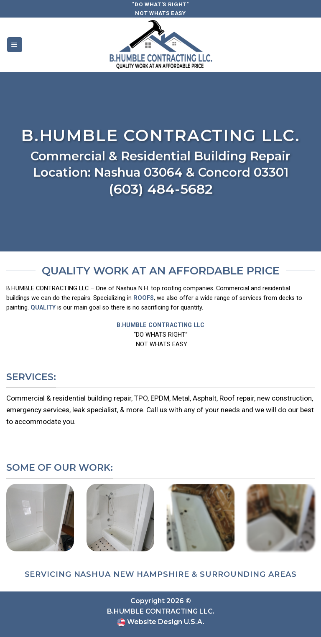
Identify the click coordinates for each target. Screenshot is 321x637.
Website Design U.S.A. (164, 622)
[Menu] (14, 44)
